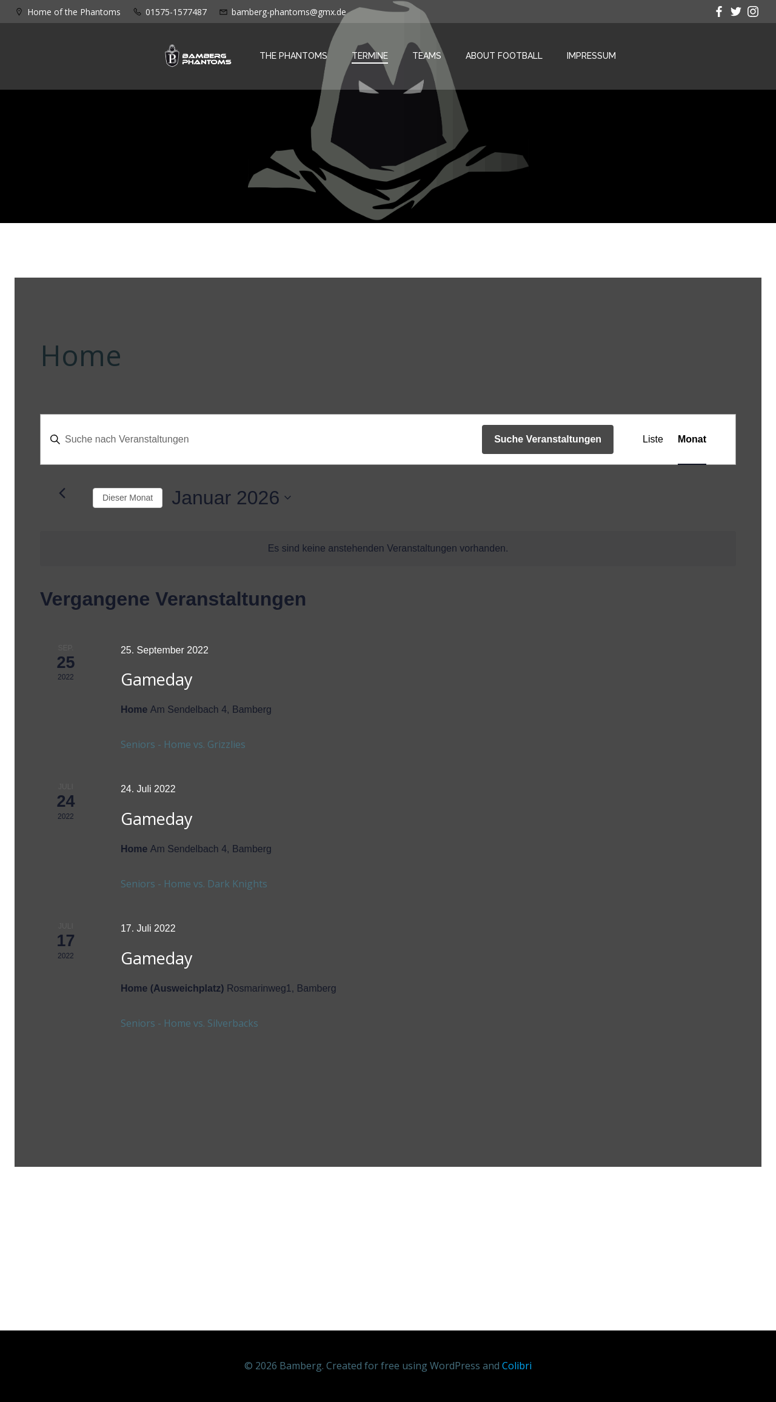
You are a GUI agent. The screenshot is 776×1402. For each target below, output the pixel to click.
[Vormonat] (62, 493)
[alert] (388, 548)
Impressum (591, 56)
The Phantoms (293, 56)
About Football (504, 56)
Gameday (157, 679)
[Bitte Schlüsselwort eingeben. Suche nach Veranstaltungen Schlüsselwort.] (261, 439)
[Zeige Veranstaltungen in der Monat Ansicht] (692, 439)
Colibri (517, 1365)
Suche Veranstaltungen (547, 439)
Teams (426, 56)
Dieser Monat (127, 497)
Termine (370, 56)
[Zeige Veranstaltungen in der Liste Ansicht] (653, 439)
